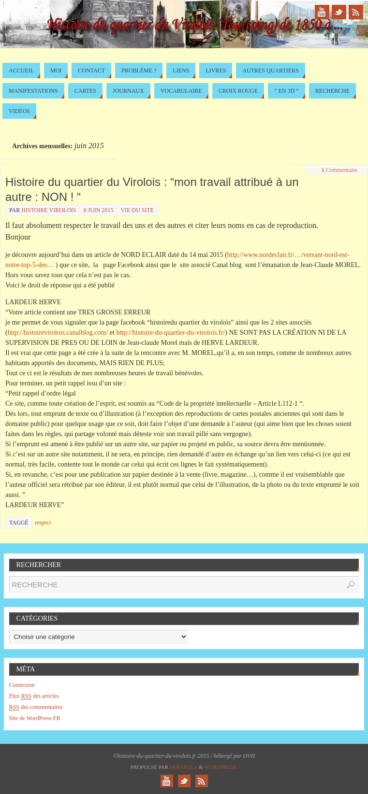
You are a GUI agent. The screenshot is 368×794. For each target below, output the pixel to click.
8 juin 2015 (98, 210)
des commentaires (36, 707)
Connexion (22, 684)
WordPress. (220, 767)
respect (43, 522)
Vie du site (137, 210)
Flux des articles (34, 696)
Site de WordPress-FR (34, 718)
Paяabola (184, 767)
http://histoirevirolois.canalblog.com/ (58, 332)
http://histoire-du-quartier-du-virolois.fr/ (170, 332)
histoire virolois (48, 210)
